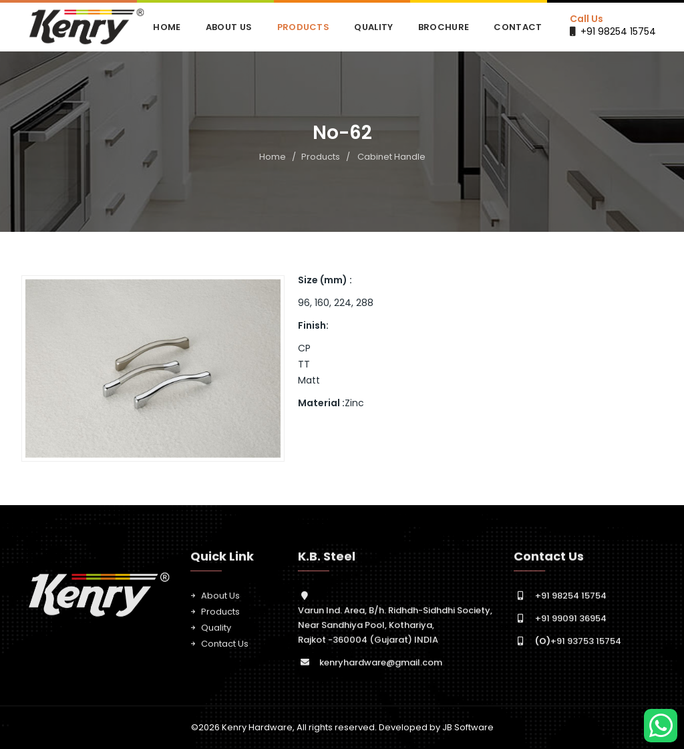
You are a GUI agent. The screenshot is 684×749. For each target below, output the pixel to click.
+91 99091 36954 (571, 623)
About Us (229, 27)
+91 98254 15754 (618, 31)
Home (166, 27)
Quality (373, 27)
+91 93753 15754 (578, 646)
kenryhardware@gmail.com (380, 667)
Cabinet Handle (391, 156)
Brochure (443, 27)
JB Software (468, 727)
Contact (518, 27)
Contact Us (224, 649)
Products (303, 27)
